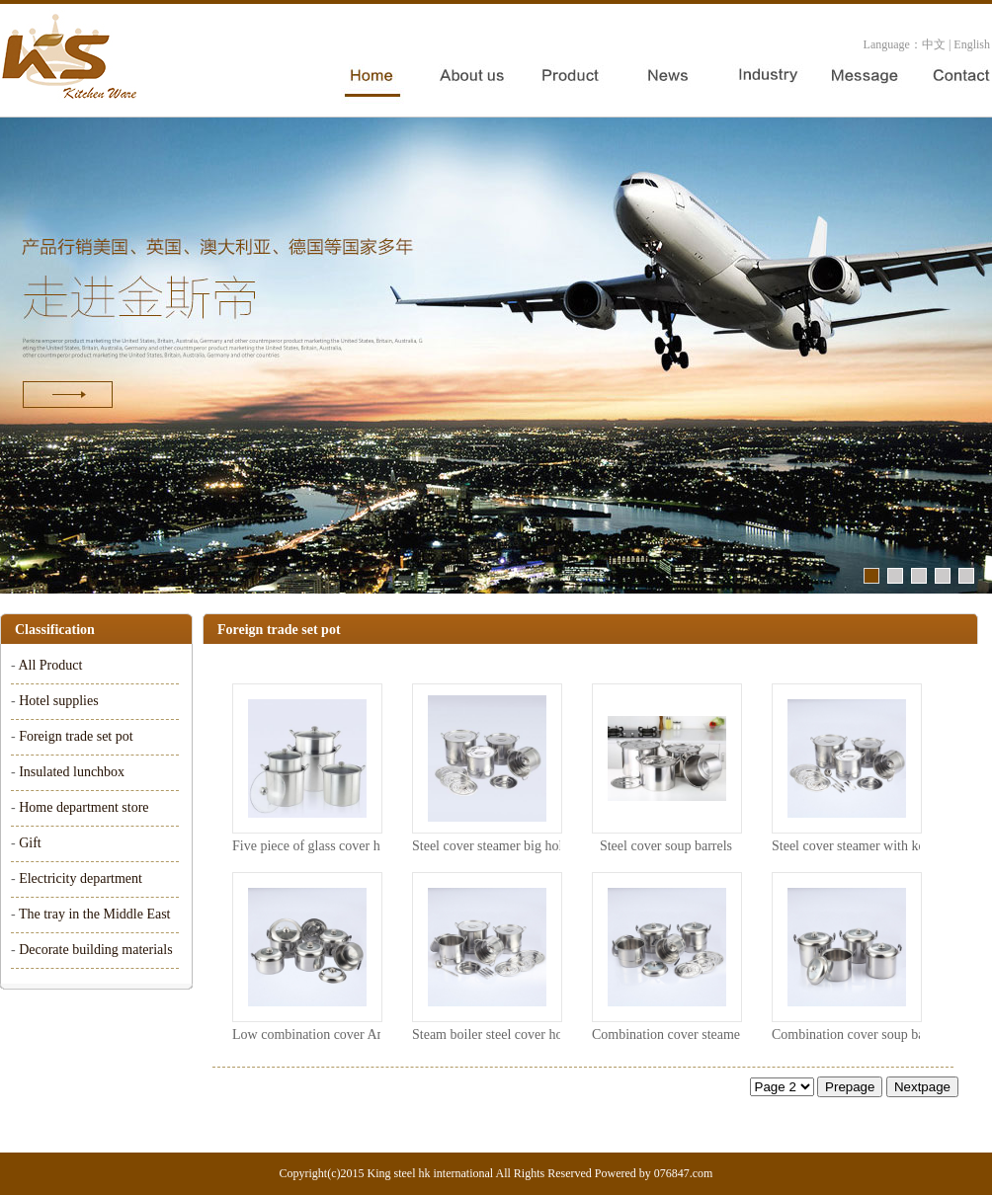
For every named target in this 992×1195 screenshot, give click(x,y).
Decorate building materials (96, 949)
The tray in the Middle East (95, 914)
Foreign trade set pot (75, 736)
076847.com (683, 1173)
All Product (50, 665)
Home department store (83, 807)
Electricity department (80, 878)
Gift (30, 843)
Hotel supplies (59, 700)
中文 (934, 44)
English (971, 44)
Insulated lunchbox (71, 771)
